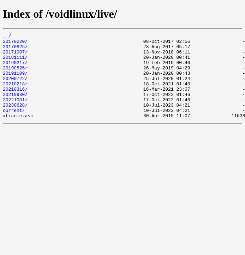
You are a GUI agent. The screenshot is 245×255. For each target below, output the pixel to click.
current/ (14, 126)
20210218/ (15, 94)
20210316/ (15, 100)
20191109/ (15, 81)
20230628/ (15, 120)
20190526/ (15, 75)
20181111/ (15, 62)
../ (7, 37)
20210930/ (15, 107)
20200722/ (15, 88)
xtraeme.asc (18, 132)
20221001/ (15, 113)
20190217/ (15, 69)
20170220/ (15, 43)
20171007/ (15, 56)
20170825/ (15, 49)
